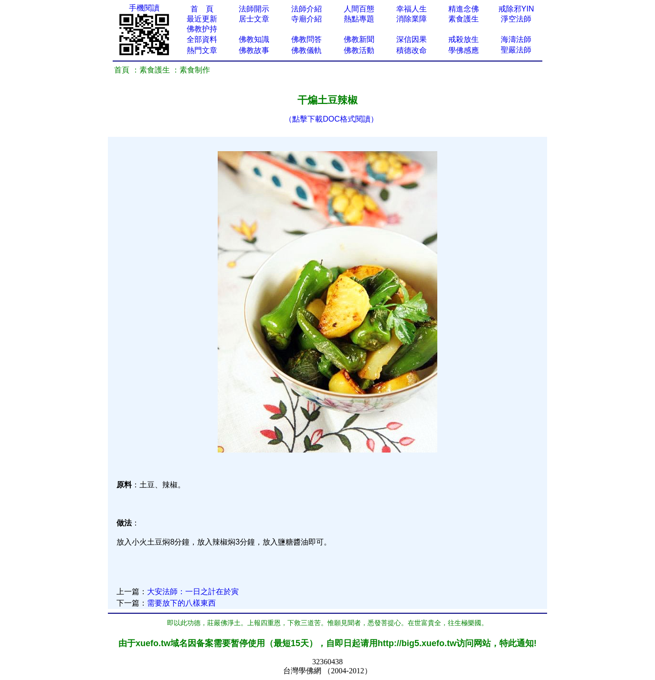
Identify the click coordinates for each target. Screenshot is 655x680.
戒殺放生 (463, 39)
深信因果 (411, 39)
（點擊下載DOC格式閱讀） (331, 119)
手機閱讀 (144, 8)
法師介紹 (306, 9)
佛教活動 (359, 50)
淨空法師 (516, 19)
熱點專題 (359, 19)
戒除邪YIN (516, 9)
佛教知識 (254, 39)
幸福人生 (411, 9)
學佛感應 (463, 50)
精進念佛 (463, 9)
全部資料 (202, 39)
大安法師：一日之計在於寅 (193, 591)
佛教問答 (306, 39)
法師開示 (254, 9)
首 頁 (201, 9)
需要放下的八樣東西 (181, 603)
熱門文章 (202, 50)
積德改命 (411, 50)
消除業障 (411, 19)
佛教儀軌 (306, 50)
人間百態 (359, 9)
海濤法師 (516, 39)
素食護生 (463, 19)
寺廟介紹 (306, 19)
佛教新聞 (359, 39)
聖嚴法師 (516, 50)
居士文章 (254, 19)
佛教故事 (254, 50)
